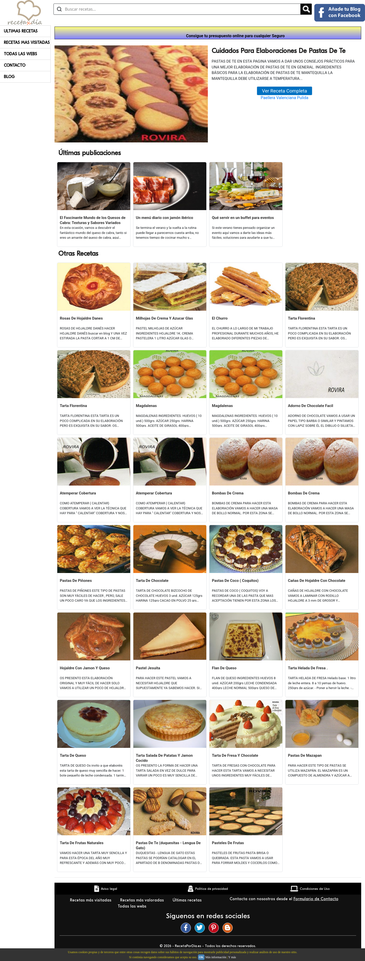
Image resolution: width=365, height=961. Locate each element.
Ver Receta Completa (284, 91)
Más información (215, 957)
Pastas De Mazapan (305, 755)
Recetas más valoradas (142, 900)
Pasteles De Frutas (228, 843)
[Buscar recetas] (177, 9)
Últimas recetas (187, 900)
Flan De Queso (224, 668)
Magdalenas (146, 405)
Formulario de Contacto (316, 899)
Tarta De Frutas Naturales (81, 843)
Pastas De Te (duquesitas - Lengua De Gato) (168, 845)
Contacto (14, 65)
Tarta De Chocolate (152, 580)
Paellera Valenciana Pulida (284, 97)
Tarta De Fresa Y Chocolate (235, 755)
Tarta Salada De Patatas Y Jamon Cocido (164, 758)
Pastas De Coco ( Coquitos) (235, 580)
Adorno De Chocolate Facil (310, 405)
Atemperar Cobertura (78, 493)
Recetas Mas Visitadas (27, 42)
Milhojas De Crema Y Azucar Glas (164, 318)
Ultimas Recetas (21, 31)
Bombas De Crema (228, 493)
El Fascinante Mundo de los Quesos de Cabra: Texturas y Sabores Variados (92, 220)
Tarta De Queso (73, 755)
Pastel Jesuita (148, 668)
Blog (9, 77)
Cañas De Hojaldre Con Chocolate (316, 580)
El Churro (220, 318)
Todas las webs (133, 906)
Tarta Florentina (301, 318)
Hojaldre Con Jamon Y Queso (85, 668)
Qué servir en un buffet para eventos (243, 217)
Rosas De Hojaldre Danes (81, 318)
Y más (232, 957)
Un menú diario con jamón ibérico (164, 217)
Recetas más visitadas (91, 900)
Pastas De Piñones (76, 580)
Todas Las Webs (20, 54)
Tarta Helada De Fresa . (308, 668)
